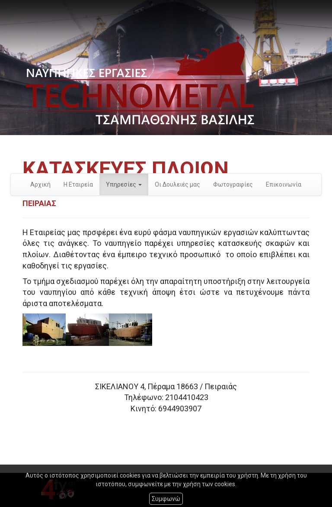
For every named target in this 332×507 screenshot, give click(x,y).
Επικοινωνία (283, 184)
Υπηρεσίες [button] (124, 184)
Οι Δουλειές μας (177, 184)
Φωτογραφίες (233, 184)
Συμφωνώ (166, 498)
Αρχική (40, 184)
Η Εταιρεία (78, 184)
